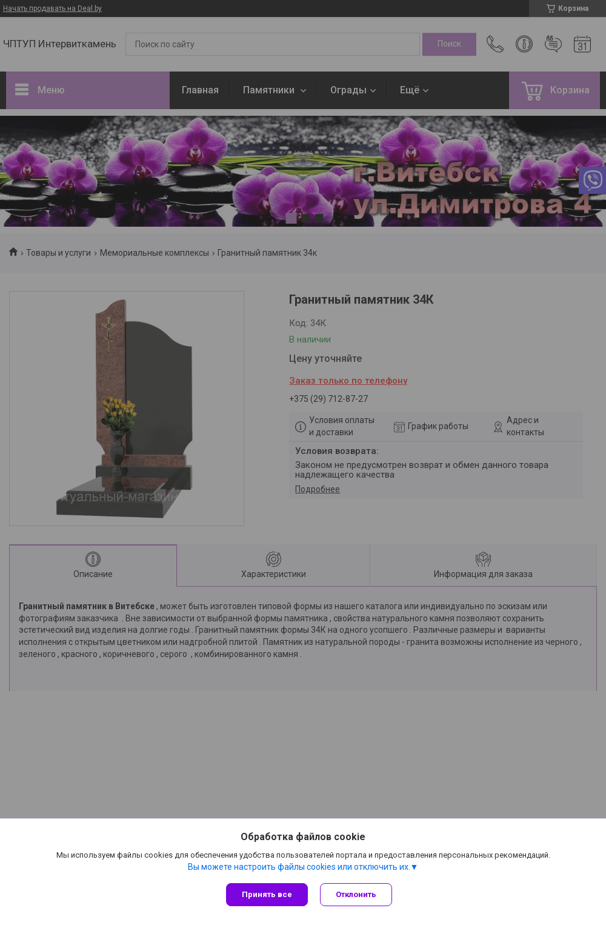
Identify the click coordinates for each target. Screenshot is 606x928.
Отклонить (356, 894)
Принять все (267, 894)
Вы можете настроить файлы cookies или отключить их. (299, 867)
